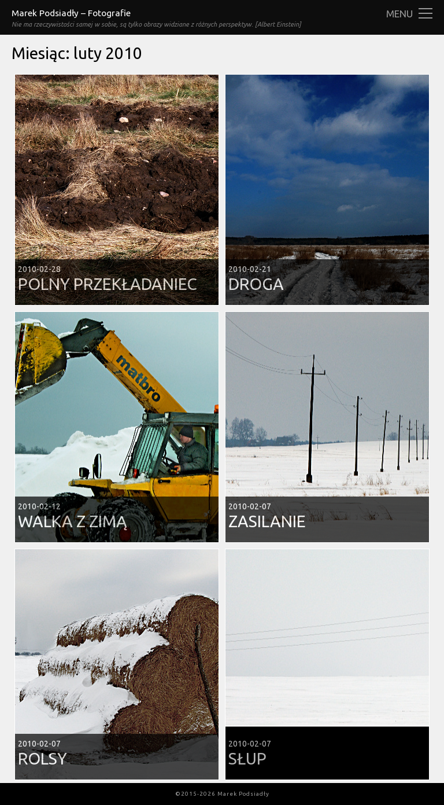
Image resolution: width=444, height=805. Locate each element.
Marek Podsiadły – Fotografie (71, 13)
